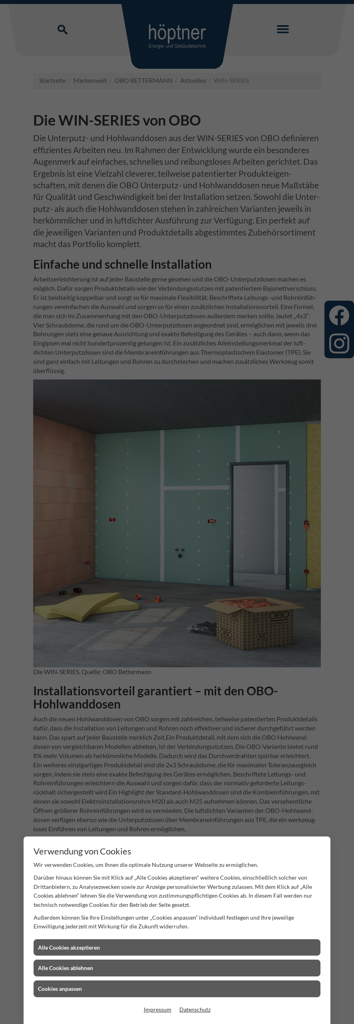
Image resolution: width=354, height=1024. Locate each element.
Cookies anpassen (60, 988)
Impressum (157, 1009)
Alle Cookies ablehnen (65, 967)
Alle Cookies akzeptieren (69, 947)
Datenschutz (195, 1009)
